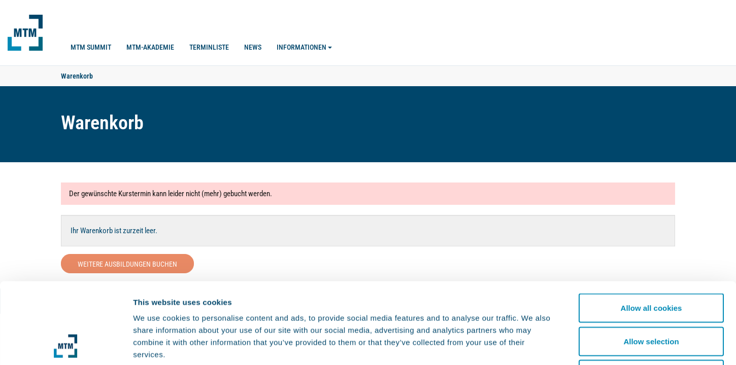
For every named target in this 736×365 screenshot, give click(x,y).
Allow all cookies (651, 232)
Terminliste (209, 47)
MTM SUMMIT (91, 47)
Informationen (304, 47)
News (252, 47)
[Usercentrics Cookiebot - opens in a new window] (65, 345)
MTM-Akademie (150, 47)
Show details (532, 345)
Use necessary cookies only (651, 298)
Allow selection (651, 265)
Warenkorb (77, 76)
